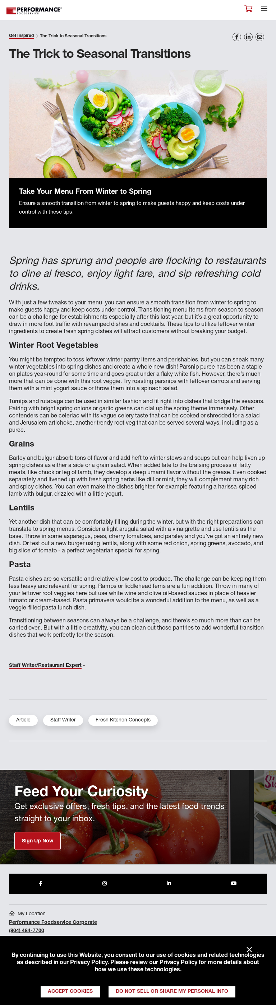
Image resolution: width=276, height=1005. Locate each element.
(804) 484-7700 (26, 931)
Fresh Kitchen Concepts (123, 720)
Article (23, 720)
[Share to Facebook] (41, 884)
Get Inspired (21, 36)
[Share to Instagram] (104, 884)
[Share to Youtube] (234, 884)
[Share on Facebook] (237, 37)
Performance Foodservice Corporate (53, 922)
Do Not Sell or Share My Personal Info (172, 991)
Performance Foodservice (34, 11)
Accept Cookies (70, 991)
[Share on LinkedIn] (248, 37)
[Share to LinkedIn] (169, 884)
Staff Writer (63, 720)
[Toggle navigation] (264, 10)
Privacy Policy (88, 963)
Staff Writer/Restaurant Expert (45, 665)
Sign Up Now (37, 841)
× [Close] (249, 950)
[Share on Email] (260, 37)
